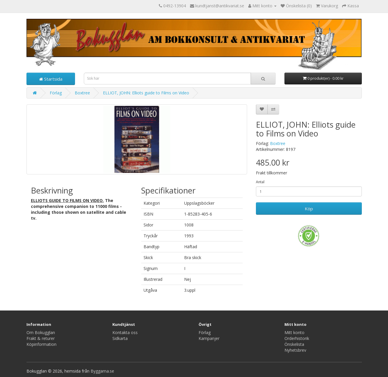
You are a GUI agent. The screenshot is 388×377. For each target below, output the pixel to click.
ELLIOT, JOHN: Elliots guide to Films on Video (146, 93)
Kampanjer (209, 338)
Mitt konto (294, 332)
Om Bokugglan (40, 332)
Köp (309, 208)
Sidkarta (120, 338)
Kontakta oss (125, 332)
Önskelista (294, 344)
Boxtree (82, 93)
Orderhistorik (296, 338)
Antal (260, 181)
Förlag (56, 93)
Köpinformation (41, 344)
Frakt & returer (40, 338)
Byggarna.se (102, 371)
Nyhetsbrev (295, 350)
